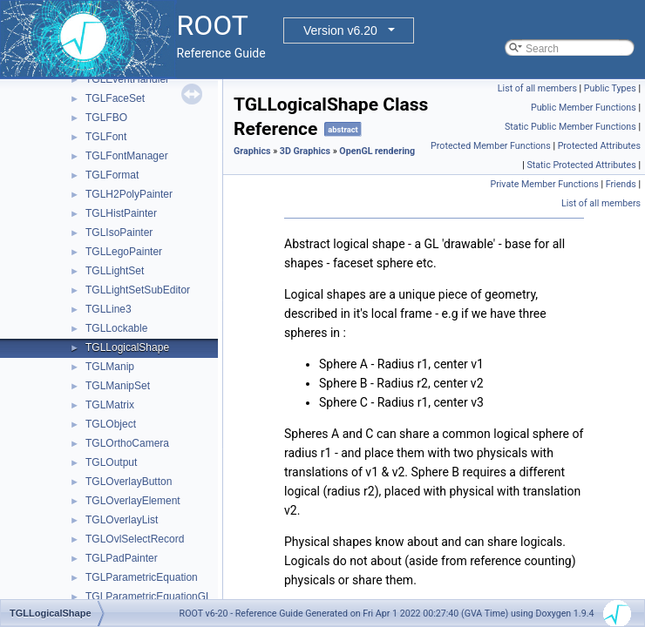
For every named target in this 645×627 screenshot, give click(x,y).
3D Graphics (305, 151)
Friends (621, 184)
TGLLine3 (108, 309)
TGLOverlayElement (132, 501)
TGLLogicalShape (127, 347)
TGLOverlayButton (128, 481)
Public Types (610, 88)
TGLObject (110, 424)
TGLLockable (116, 328)
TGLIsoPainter (119, 232)
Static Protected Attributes (580, 165)
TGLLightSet (114, 271)
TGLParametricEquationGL (148, 596)
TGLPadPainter (121, 558)
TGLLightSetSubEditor (137, 290)
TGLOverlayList (121, 520)
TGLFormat (112, 175)
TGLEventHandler (127, 79)
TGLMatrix (109, 405)
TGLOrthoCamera (127, 443)
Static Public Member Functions (570, 126)
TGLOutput (111, 462)
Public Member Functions (583, 107)
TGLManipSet (117, 386)
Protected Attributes (599, 146)
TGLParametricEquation (141, 577)
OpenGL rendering (377, 151)
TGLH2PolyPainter (129, 194)
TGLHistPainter (121, 213)
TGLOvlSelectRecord (134, 539)
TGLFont (105, 137)
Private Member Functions (544, 184)
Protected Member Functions (491, 146)
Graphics (252, 151)
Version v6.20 (340, 30)
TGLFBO (106, 117)
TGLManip (109, 367)
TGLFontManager (126, 156)
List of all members (537, 88)
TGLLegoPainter (123, 252)
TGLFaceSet (115, 98)
